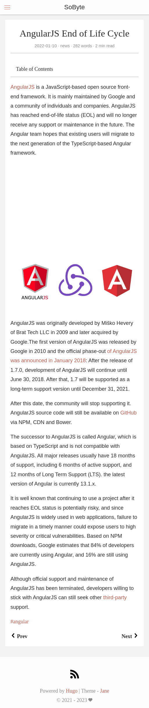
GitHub (128, 413)
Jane (104, 691)
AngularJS (22, 87)
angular (21, 621)
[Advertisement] (74, 203)
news (65, 46)
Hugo (72, 691)
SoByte (74, 7)
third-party (115, 597)
